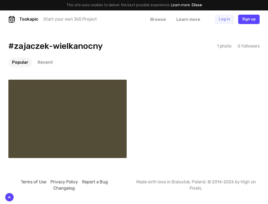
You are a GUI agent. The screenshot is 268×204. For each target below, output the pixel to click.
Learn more (180, 5)
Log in (224, 19)
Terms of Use (33, 181)
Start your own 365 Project (70, 19)
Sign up (249, 19)
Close (197, 5)
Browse (158, 19)
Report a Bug (95, 181)
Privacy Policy (64, 181)
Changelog (64, 188)
